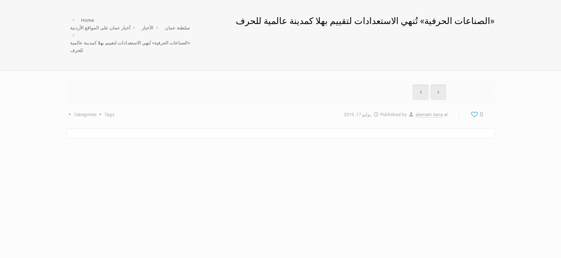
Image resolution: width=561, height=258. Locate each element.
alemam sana (429, 114)
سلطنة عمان (177, 27)
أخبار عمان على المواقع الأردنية (100, 27)
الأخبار (147, 27)
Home (87, 20)
